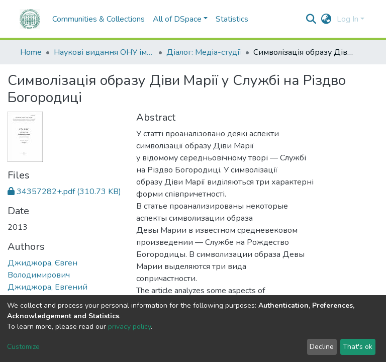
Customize (23, 346)
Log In (347, 19)
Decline (322, 346)
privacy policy (129, 326)
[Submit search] (311, 19)
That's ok (357, 346)
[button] (326, 19)
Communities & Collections (78, 19)
